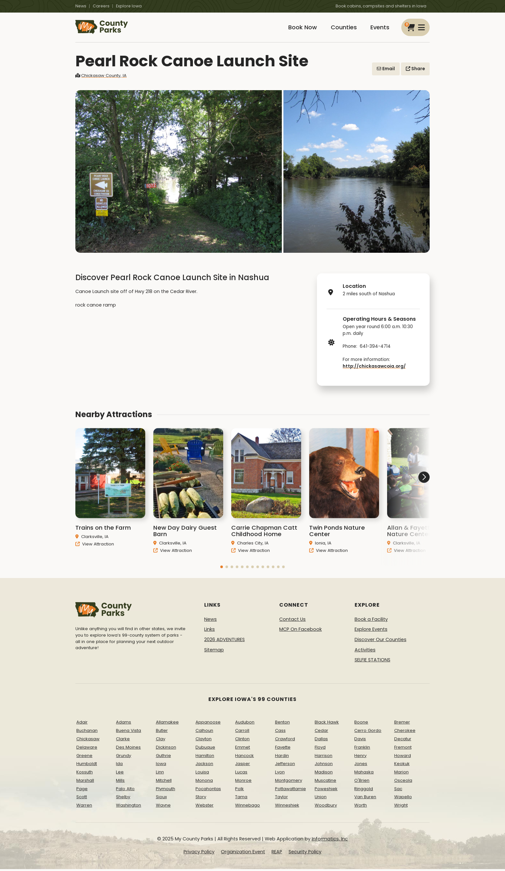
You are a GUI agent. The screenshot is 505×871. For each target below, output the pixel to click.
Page (82, 790)
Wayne (163, 807)
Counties (341, 28)
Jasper (242, 765)
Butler (162, 732)
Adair (82, 724)
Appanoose (208, 724)
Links (209, 631)
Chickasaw (88, 740)
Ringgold (363, 790)
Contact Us (292, 621)
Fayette (283, 749)
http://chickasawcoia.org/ (374, 368)
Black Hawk (327, 724)
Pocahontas (208, 790)
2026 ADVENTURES (224, 641)
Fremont (403, 749)
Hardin (282, 757)
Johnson (324, 765)
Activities (365, 651)
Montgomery (288, 782)
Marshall (85, 782)
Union (321, 799)
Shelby (123, 799)
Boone (361, 724)
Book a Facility (371, 621)
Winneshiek (287, 807)
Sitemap (214, 651)
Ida (119, 765)
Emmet (242, 749)
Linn (160, 774)
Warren (84, 807)
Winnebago (247, 807)
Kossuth (84, 774)
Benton (282, 724)
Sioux (161, 799)
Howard (402, 757)
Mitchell (164, 782)
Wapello (403, 799)
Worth (360, 807)
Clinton (242, 740)
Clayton (203, 740)
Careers (101, 6)
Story (200, 799)
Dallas (321, 740)
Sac (398, 790)
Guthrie (163, 757)
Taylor (281, 799)
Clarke (123, 740)
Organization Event (243, 853)
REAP (277, 853)
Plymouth (165, 790)
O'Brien (361, 782)
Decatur (402, 740)
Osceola (403, 782)
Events (379, 28)
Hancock (244, 757)
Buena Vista (128, 732)
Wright (401, 807)
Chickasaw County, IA (101, 77)
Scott (81, 799)
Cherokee (404, 732)
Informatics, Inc (330, 840)
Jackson (204, 765)
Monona (204, 782)
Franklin (362, 749)
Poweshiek (326, 790)
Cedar (321, 732)
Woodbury (326, 807)
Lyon (280, 774)
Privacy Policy (199, 853)
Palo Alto (125, 790)
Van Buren (365, 799)
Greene (84, 757)
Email (386, 70)
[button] (221, 577)
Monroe (243, 782)
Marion (401, 774)
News (80, 6)
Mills (120, 782)
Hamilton (204, 757)
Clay (160, 740)
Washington (128, 807)
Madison (324, 774)
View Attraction (94, 554)
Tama (241, 799)
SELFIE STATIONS (372, 661)
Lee (120, 774)
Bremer (402, 724)
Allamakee (167, 724)
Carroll (242, 732)
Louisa (202, 774)
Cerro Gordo (367, 732)
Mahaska (364, 774)
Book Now (299, 28)
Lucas (241, 774)
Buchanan (87, 732)
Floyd (320, 749)
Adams (123, 724)
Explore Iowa (129, 6)
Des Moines (128, 749)
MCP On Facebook (300, 631)
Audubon (244, 724)
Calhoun (204, 732)
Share (415, 70)
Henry (360, 757)
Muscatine (325, 782)
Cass (280, 732)
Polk (239, 790)
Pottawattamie (290, 790)
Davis (360, 740)
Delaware (86, 749)
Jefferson (285, 765)
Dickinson (166, 749)
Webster (204, 807)
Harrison (323, 757)
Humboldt (86, 765)
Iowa (161, 765)
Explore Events (371, 631)
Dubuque (205, 749)
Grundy (123, 757)
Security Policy (305, 853)
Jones (360, 765)
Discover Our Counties (380, 641)
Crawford (285, 740)
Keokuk (402, 765)
